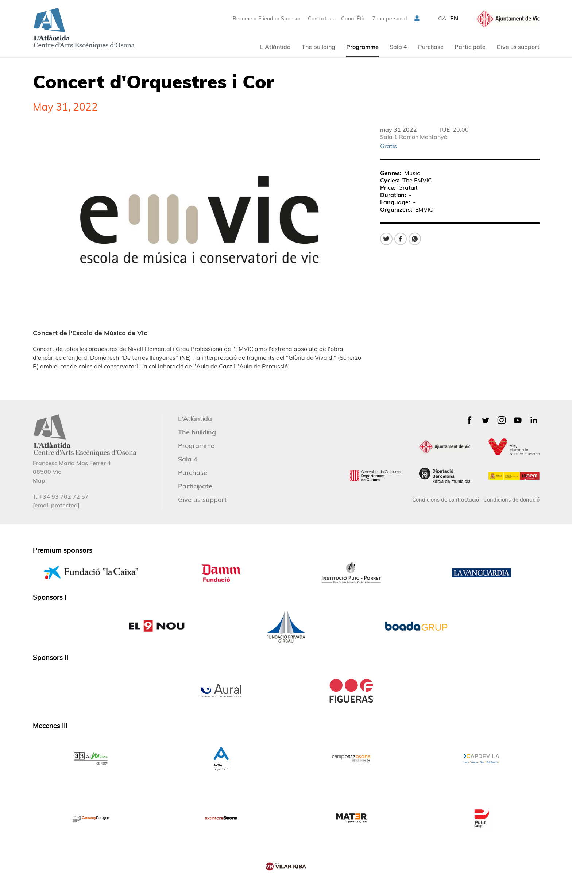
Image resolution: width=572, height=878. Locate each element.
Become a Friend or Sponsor (267, 18)
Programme (362, 46)
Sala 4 (398, 46)
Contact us (321, 18)
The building (318, 46)
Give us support (518, 46)
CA (442, 18)
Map (39, 480)
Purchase (431, 46)
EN (454, 18)
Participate (470, 46)
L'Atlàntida (275, 46)
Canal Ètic (353, 18)
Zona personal (389, 18)
